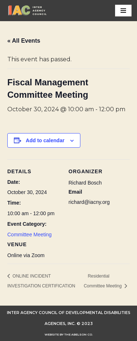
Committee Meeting (29, 234)
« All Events (23, 41)
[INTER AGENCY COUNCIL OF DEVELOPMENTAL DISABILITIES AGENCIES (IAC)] (27, 10)
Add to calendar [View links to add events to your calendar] (45, 140)
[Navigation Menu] (123, 10)
